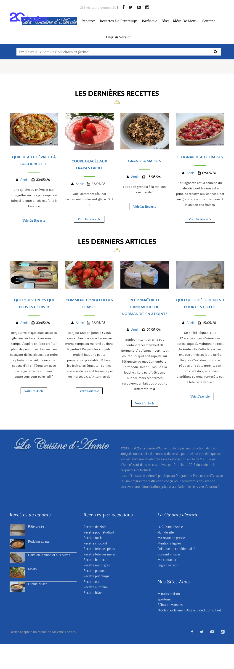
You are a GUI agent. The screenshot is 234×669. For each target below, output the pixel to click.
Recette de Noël (94, 527)
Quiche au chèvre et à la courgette (34, 160)
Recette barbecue (95, 560)
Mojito (32, 569)
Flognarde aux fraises (200, 157)
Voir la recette (33, 220)
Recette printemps (96, 576)
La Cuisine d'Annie (170, 527)
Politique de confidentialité (176, 549)
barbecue (149, 20)
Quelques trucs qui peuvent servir (34, 303)
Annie (24, 180)
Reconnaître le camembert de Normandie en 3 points (145, 307)
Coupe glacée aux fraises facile (89, 164)
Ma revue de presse (171, 538)
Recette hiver (92, 593)
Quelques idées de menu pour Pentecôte (200, 303)
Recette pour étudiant (98, 532)
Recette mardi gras (96, 565)
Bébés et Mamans (170, 605)
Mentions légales (169, 543)
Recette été (91, 582)
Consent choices (169, 554)
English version (119, 37)
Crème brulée (38, 584)
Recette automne (95, 587)
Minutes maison (168, 594)
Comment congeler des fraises (89, 303)
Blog (165, 20)
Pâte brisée (36, 526)
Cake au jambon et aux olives (49, 555)
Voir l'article (34, 391)
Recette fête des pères (99, 549)
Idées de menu (185, 20)
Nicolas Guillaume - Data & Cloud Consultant (189, 610)
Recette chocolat (95, 543)
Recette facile (92, 538)
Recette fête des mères (99, 554)
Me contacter (166, 560)
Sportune (163, 599)
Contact (208, 20)
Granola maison (144, 161)
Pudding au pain (39, 541)
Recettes (89, 20)
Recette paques (94, 571)
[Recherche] (216, 52)
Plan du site (165, 532)
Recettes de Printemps (119, 20)
